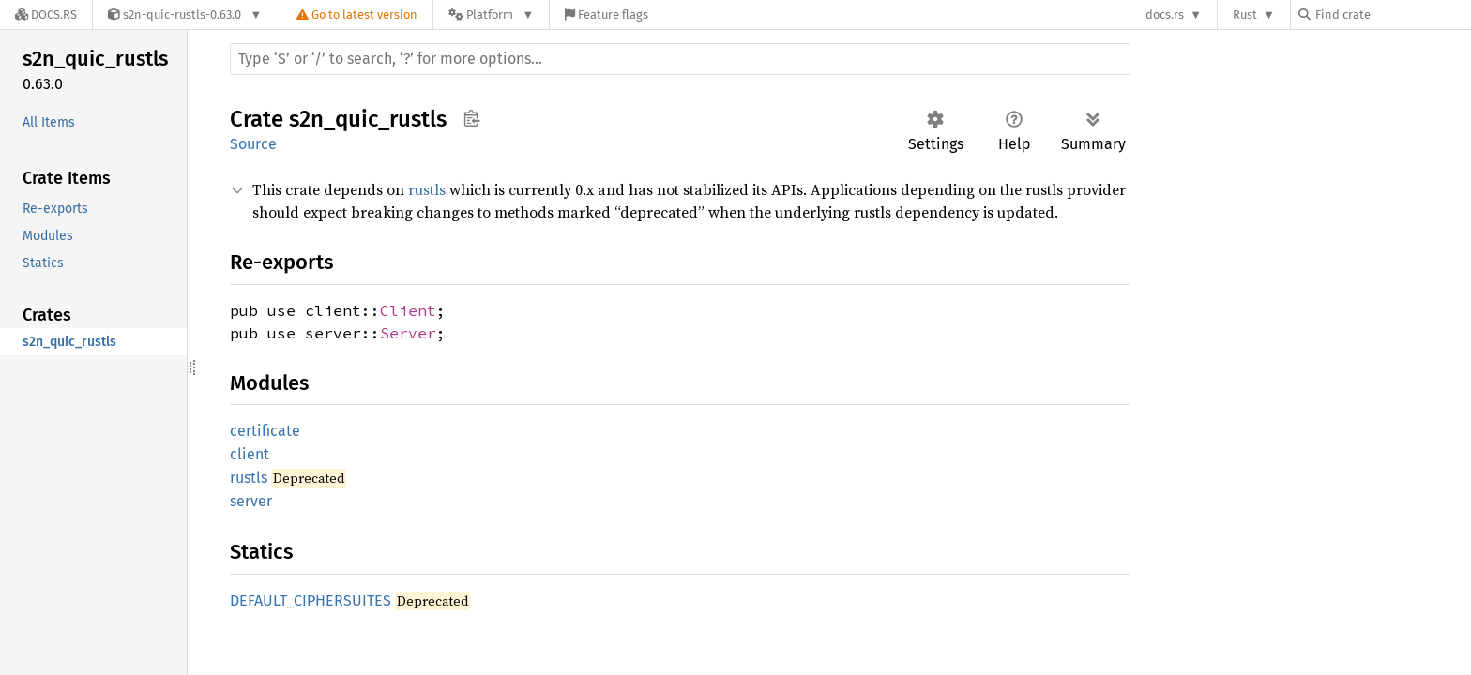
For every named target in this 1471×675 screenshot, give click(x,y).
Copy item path (471, 118)
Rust (1245, 15)
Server (408, 332)
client (249, 454)
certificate (265, 431)
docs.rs (1164, 15)
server (251, 501)
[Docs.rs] (46, 14)
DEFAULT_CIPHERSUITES (310, 600)
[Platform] (491, 14)
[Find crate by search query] (1392, 14)
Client (408, 310)
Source (253, 144)
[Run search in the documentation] (680, 59)
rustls (427, 189)
